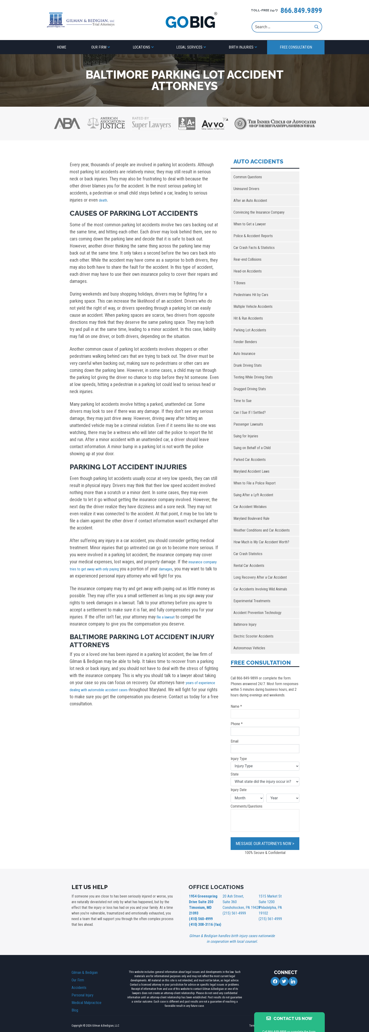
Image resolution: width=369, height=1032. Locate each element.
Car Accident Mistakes (250, 506)
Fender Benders (245, 342)
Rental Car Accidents (248, 565)
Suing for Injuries (245, 436)
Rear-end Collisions (247, 259)
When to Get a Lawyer (249, 224)
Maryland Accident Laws (251, 471)
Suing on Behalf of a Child (252, 448)
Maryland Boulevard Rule (251, 518)
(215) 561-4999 (233, 911)
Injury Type (265, 763)
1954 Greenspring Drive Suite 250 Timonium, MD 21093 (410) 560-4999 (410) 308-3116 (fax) (204, 906)
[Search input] (283, 27)
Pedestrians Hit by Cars (250, 295)
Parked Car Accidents (249, 459)
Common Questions (247, 177)
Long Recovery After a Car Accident (260, 577)
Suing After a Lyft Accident (253, 495)
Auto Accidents (258, 161)
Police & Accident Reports (253, 236)
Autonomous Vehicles (249, 648)
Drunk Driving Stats (247, 365)
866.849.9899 (301, 10)
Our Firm (98, 47)
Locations (141, 47)
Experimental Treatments (251, 601)
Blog (75, 1001)
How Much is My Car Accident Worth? (261, 542)
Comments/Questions (265, 818)
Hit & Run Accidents (248, 318)
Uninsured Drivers (246, 189)
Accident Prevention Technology (257, 612)
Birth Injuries (241, 47)
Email (265, 746)
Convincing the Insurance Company (259, 212)
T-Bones (239, 283)
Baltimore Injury (245, 624)
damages (197, 569)
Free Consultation (296, 47)
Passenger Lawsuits (248, 424)
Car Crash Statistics (247, 554)
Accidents (79, 978)
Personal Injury (82, 986)
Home (61, 47)
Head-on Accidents (247, 271)
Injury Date (239, 790)
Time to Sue (242, 400)
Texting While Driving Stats (253, 377)
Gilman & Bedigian (85, 963)
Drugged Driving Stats (249, 389)
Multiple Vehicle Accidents (253, 306)
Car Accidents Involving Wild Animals (260, 589)
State (265, 779)
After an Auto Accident (250, 200)
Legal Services (189, 47)
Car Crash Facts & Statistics (254, 247)
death (104, 200)
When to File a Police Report (254, 483)
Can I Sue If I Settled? (249, 412)
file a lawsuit (168, 617)
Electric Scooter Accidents (253, 636)
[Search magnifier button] (316, 27)
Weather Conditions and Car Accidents (261, 530)
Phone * (265, 729)
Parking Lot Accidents (249, 330)
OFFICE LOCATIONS (216, 887)
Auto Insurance (244, 353)
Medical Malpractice (86, 993)
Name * (265, 711)
